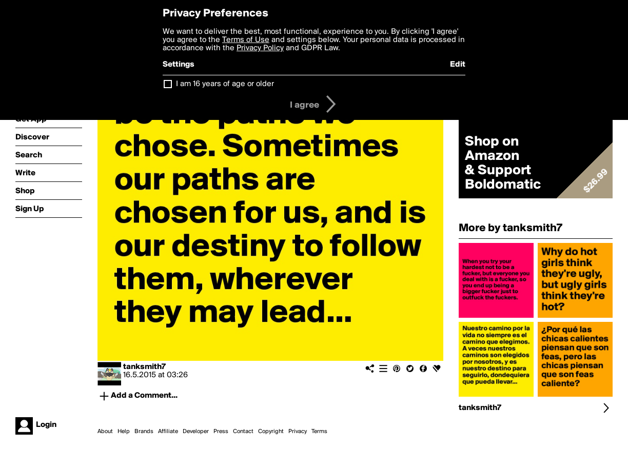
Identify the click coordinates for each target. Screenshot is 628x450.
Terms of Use (245, 40)
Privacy (297, 431)
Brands (143, 431)
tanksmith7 (144, 367)
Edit (457, 64)
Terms (319, 431)
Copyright (271, 431)
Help (123, 431)
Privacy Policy (260, 48)
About (105, 431)
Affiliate (168, 431)
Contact (243, 431)
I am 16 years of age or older (225, 84)
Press (220, 431)
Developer (196, 431)
